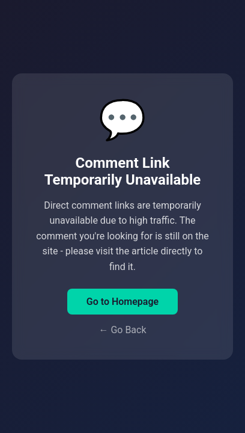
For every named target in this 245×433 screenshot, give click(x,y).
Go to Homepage (122, 301)
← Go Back (122, 330)
